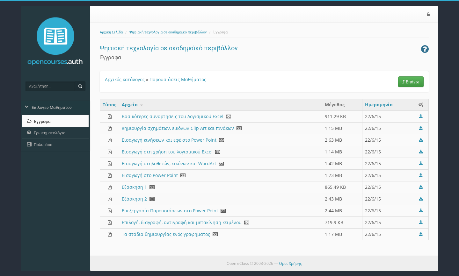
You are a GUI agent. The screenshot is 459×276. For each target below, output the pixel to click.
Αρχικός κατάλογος (125, 79)
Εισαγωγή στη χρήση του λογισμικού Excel (167, 152)
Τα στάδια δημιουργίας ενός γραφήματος (166, 234)
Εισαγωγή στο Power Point (150, 175)
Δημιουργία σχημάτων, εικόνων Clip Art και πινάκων (178, 128)
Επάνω (410, 81)
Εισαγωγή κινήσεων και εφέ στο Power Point (169, 140)
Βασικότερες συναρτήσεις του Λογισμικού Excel (172, 116)
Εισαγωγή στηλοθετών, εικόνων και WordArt (169, 163)
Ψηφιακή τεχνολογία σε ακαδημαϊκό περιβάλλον (168, 32)
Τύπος (109, 105)
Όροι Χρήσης (290, 263)
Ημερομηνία (379, 105)
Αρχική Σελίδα (111, 32)
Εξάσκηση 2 (134, 199)
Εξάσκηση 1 (134, 187)
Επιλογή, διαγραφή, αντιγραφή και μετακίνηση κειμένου (182, 222)
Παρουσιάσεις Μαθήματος (177, 79)
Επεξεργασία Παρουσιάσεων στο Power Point (170, 211)
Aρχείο (133, 105)
